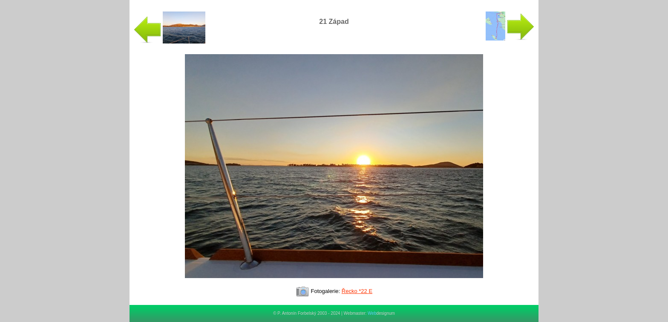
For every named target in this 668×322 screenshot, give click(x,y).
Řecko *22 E (357, 291)
